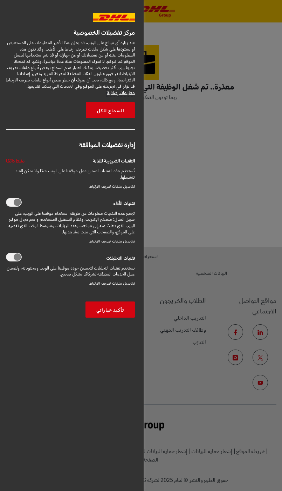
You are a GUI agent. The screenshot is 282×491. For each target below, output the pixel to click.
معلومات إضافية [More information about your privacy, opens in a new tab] (121, 92)
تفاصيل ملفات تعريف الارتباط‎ (112, 186)
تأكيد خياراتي (110, 309)
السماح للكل (110, 110)
